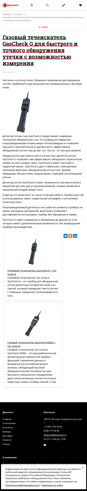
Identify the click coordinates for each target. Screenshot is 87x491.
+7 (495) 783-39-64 (53, 426)
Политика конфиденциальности (22, 485)
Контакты (8, 427)
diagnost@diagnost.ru (55, 434)
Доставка (7, 435)
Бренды (7, 431)
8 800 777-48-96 (51, 430)
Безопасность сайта (52, 485)
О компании (9, 423)
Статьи (18, 14)
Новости (7, 439)
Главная (7, 419)
